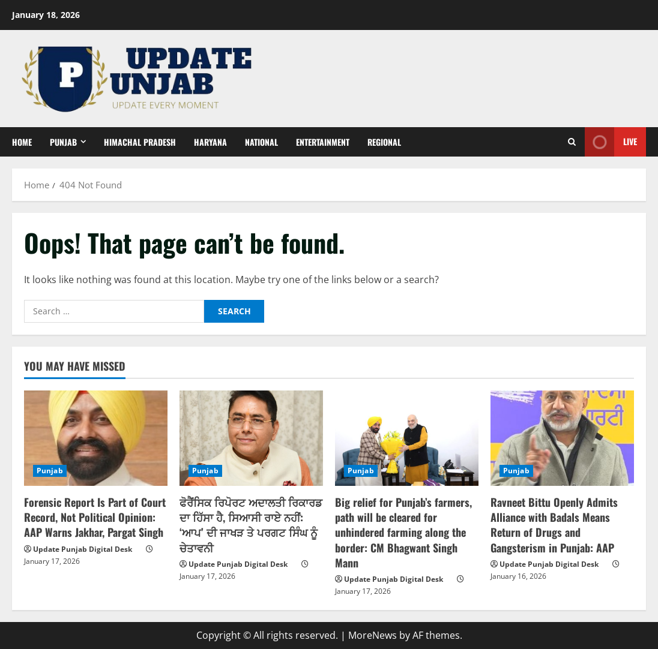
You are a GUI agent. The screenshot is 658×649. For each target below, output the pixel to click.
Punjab (63, 142)
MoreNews (372, 635)
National (261, 142)
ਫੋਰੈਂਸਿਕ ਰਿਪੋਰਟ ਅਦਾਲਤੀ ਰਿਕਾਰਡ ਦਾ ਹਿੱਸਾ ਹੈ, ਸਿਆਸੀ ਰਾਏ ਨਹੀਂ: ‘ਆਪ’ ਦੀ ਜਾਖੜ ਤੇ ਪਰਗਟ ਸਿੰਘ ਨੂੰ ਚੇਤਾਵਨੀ (251, 524)
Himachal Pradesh (140, 142)
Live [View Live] (611, 142)
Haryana (210, 142)
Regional (384, 142)
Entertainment (322, 142)
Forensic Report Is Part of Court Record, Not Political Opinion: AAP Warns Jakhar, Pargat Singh (95, 517)
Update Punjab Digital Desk (82, 549)
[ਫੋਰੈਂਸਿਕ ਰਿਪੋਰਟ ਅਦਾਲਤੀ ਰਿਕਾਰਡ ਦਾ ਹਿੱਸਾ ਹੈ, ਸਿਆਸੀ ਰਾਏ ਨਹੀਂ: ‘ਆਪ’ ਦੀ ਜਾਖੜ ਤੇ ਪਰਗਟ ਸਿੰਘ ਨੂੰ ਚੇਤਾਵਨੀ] (251, 438)
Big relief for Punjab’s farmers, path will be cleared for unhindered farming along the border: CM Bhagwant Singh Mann (403, 532)
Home (22, 142)
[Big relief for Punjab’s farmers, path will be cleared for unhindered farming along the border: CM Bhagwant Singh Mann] (406, 438)
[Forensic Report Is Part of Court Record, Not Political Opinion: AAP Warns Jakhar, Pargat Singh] (96, 438)
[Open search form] (572, 142)
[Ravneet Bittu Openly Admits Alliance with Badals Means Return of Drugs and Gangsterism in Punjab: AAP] (562, 438)
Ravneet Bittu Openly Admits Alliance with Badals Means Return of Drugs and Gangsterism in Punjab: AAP (554, 524)
